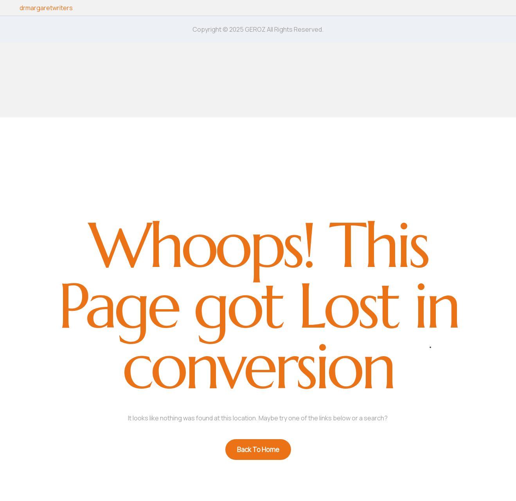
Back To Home (258, 449)
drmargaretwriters (46, 8)
